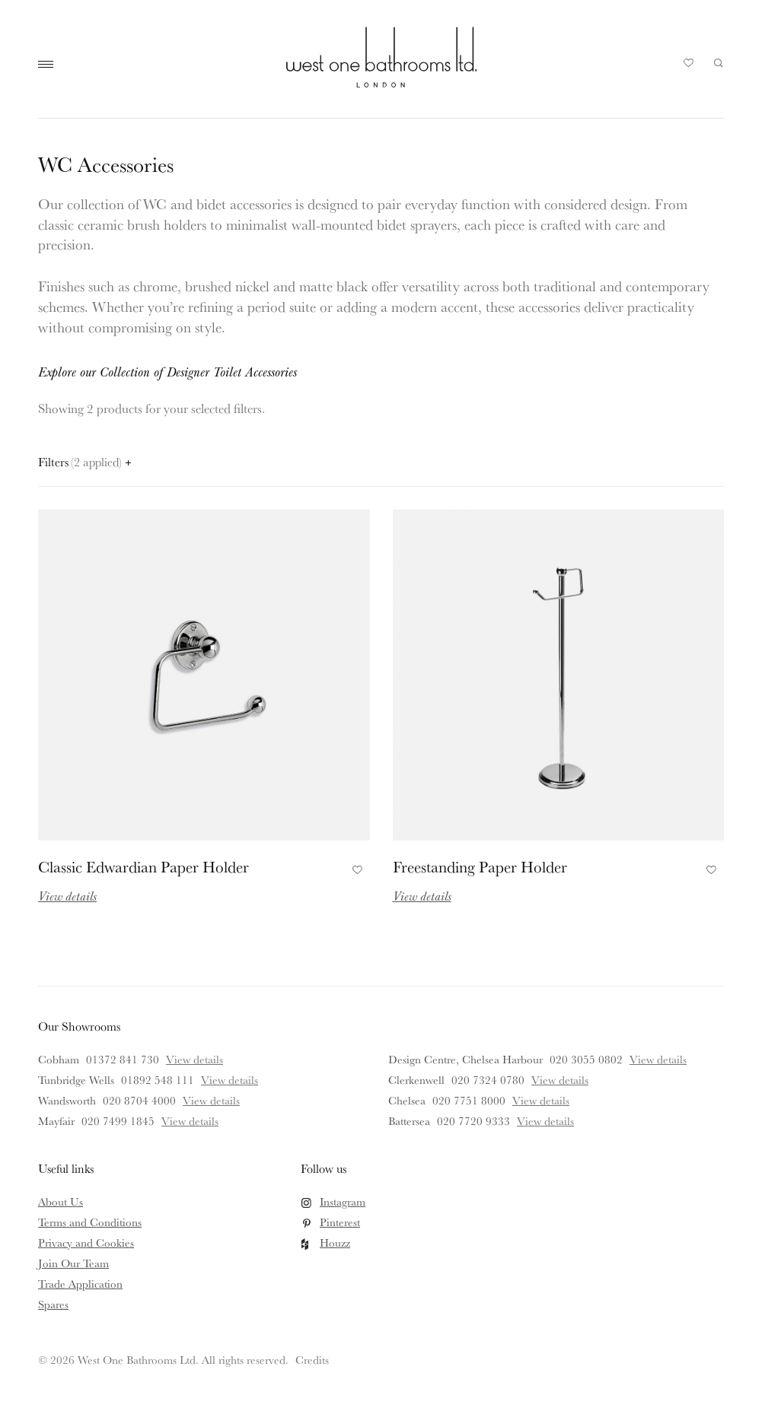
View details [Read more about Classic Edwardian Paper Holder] (67, 895)
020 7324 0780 (487, 1080)
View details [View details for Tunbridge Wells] (229, 1080)
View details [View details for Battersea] (545, 1121)
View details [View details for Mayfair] (189, 1121)
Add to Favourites (355, 868)
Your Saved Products (689, 67)
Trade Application (80, 1284)
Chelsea (407, 1100)
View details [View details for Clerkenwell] (559, 1080)
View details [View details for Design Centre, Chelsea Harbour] (658, 1059)
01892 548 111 (157, 1080)
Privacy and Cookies (86, 1242)
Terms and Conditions (90, 1222)
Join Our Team (73, 1263)
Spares (53, 1304)
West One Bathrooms (381, 57)
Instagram (342, 1201)
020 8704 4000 (139, 1100)
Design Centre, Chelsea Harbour (465, 1059)
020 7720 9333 (473, 1121)
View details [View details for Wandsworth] (211, 1100)
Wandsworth (67, 1100)
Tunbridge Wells (76, 1080)
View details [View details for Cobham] (194, 1059)
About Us (60, 1201)
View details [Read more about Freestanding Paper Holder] (422, 895)
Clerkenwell (416, 1080)
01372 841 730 (122, 1059)
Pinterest (340, 1222)
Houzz (335, 1242)
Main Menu (49, 64)
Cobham (58, 1059)
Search (718, 63)
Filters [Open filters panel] (84, 462)
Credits (312, 1360)
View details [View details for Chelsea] (540, 1100)
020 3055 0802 (586, 1059)
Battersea (409, 1121)
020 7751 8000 (468, 1100)
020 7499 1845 (118, 1121)
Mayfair (56, 1121)
